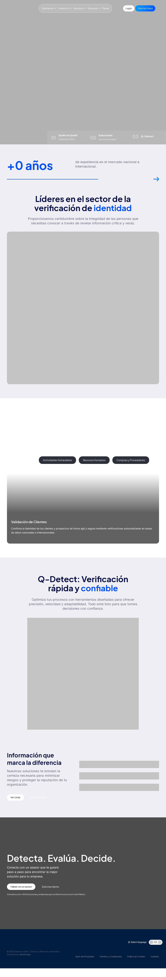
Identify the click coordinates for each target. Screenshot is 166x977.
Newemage (25, 957)
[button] (156, 182)
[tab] (21, 461)
